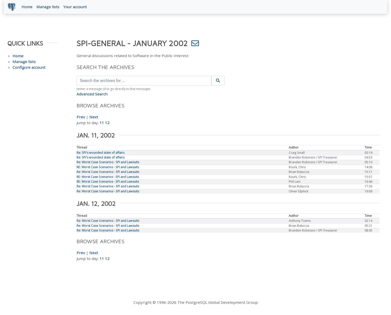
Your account (75, 6)
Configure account (28, 67)
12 (107, 122)
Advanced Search (92, 93)
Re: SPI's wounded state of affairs (100, 153)
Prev (81, 116)
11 (101, 122)
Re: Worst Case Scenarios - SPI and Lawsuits (108, 162)
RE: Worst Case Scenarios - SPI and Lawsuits (108, 167)
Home (26, 6)
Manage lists (47, 6)
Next (93, 116)
